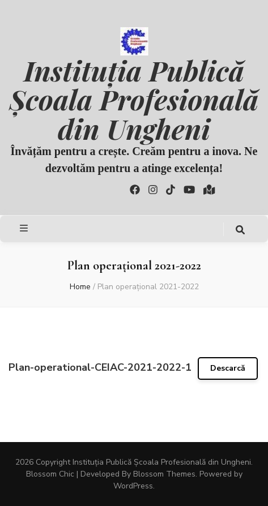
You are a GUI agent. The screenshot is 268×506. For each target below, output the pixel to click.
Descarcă (227, 368)
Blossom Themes (164, 474)
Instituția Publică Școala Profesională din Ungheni (134, 99)
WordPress (133, 486)
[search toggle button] (240, 230)
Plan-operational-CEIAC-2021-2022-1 (100, 367)
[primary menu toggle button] (25, 228)
